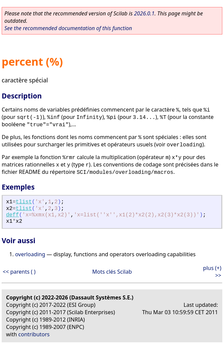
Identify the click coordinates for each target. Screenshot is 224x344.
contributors (34, 334)
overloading (30, 254)
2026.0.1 (144, 13)
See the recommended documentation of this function (68, 28)
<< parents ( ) (19, 271)
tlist (24, 202)
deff (12, 215)
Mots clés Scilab (112, 271)
